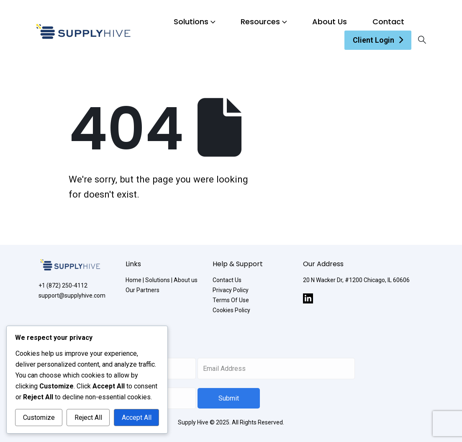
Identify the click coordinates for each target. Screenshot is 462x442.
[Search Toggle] (422, 40)
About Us (329, 21)
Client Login (373, 40)
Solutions (191, 21)
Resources (260, 21)
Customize (39, 417)
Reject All (88, 417)
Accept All (136, 417)
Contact (388, 21)
